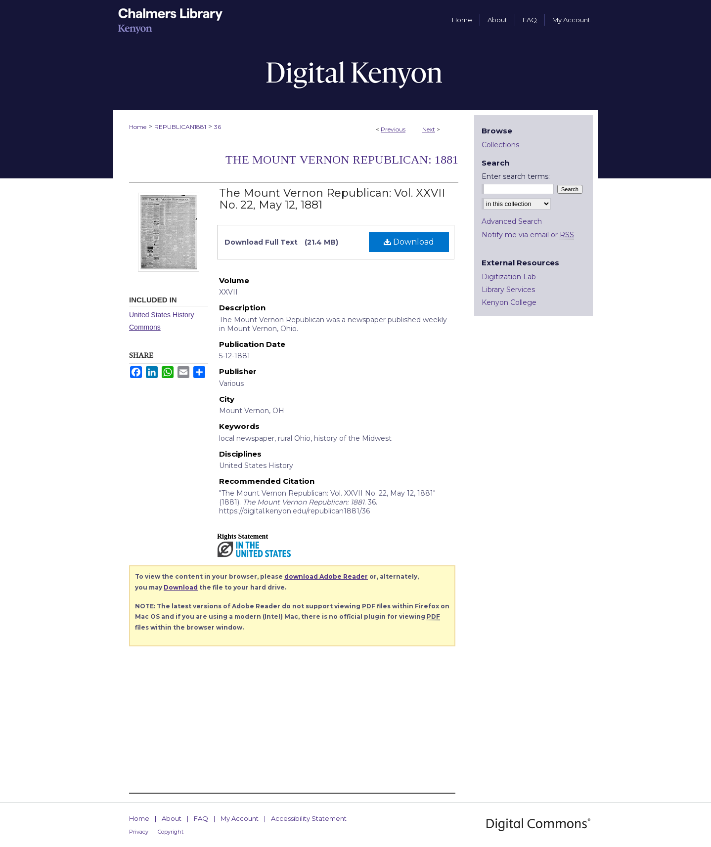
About (171, 818)
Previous (393, 129)
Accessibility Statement (309, 818)
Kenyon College (509, 302)
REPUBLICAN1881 (180, 126)
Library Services (508, 289)
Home (137, 126)
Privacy (138, 831)
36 (217, 126)
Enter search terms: (516, 176)
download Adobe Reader (326, 576)
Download (409, 242)
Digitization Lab (509, 276)
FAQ (201, 818)
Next (428, 129)
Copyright (170, 831)
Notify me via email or (528, 234)
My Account (240, 818)
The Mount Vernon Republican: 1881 (341, 159)
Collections (500, 144)
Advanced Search (512, 221)
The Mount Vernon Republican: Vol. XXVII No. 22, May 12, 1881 (332, 199)
